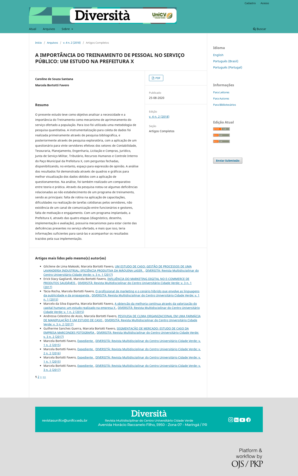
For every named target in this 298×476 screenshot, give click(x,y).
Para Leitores (221, 92)
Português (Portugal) (227, 67)
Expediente (85, 341)
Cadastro (250, 3)
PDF (157, 78)
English (218, 55)
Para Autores (221, 98)
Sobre (66, 29)
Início (38, 42)
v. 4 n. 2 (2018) (72, 42)
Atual (32, 29)
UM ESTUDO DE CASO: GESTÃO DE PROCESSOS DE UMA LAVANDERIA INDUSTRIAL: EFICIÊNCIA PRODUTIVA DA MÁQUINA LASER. (117, 268)
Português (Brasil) (225, 61)
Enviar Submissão (227, 160)
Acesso (265, 3)
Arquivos (49, 29)
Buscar (259, 29)
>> (44, 377)
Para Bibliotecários (224, 105)
